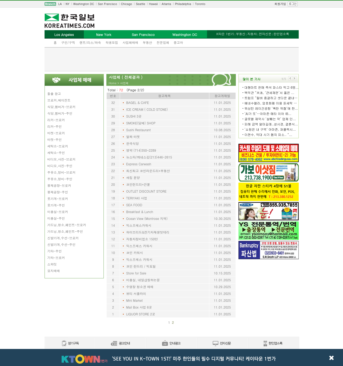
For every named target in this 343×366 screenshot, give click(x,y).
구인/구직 (68, 42)
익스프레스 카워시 (139, 245)
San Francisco (107, 4)
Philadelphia (183, 4)
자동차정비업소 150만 (142, 239)
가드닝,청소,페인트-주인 (65, 231)
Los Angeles (64, 34)
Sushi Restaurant (138, 130)
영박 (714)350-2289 (141, 150)
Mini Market (134, 300)
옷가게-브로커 (57, 198)
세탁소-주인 (56, 152)
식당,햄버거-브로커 (61, 106)
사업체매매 (130, 42)
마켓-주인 (54, 139)
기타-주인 (54, 251)
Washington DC (83, 4)
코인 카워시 (134, 252)
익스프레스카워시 (138, 225)
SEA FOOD (134, 205)
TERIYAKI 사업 (136, 198)
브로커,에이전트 (59, 100)
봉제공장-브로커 (59, 185)
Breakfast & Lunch (139, 211)
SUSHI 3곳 (134, 116)
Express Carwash (138, 164)
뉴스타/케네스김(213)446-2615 (149, 157)
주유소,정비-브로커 (61, 172)
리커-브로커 (56, 120)
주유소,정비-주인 (60, 179)
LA (60, 4)
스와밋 (52, 264)
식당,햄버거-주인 (60, 113)
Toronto (200, 4)
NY (67, 4)
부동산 (147, 42)
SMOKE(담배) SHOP (141, 123)
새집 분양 (133, 177)
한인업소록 (281, 33)
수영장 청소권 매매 (140, 286)
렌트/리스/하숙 (90, 42)
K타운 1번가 (225, 33)
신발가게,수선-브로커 (63, 238)
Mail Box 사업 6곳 (139, 307)
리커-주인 (54, 126)
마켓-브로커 (56, 133)
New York (103, 34)
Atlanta (166, 4)
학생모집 (112, 42)
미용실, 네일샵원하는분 (143, 280)
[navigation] (172, 4)
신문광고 (120, 343)
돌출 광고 (54, 93)
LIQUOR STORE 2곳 (140, 314)
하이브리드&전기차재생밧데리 (148, 232)
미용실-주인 (56, 218)
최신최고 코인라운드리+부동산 (148, 170)
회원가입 (280, 4)
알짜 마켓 (133, 136)
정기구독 (70, 343)
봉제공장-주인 (57, 192)
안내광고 (171, 343)
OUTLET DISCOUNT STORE (146, 191)
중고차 (178, 42)
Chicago (126, 4)
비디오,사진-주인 (60, 165)
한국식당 (132, 143)
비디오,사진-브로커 (61, 159)
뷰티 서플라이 (136, 293)
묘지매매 (53, 270)
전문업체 (163, 42)
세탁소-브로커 (57, 146)
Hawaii (153, 4)
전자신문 (265, 33)
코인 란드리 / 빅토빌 (141, 266)
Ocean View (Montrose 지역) (147, 218)
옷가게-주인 (56, 205)
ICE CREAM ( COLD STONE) (147, 109)
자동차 (252, 33)
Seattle (140, 4)
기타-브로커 (56, 257)
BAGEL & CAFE (137, 102)
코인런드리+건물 (138, 184)
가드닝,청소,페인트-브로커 (66, 224)
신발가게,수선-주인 (61, 244)
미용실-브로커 (57, 211)
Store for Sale (136, 273)
